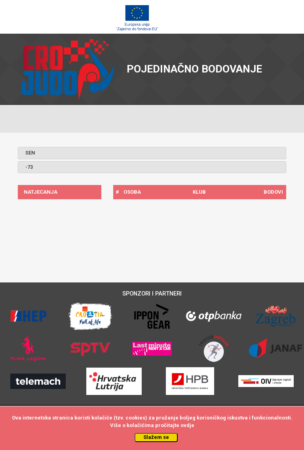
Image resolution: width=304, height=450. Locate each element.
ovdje (187, 425)
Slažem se (156, 437)
